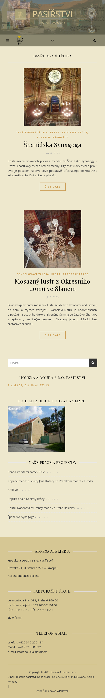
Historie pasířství (26, 677)
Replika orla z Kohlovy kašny (26, 499)
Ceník (90, 677)
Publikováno (78, 677)
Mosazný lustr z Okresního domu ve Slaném (52, 284)
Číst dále (53, 186)
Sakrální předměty (52, 137)
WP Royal (62, 691)
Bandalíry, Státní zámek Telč (26, 472)
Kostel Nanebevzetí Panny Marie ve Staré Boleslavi (42, 508)
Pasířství (52, 14)
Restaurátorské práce (68, 132)
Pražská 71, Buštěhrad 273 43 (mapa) (33, 568)
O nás (11, 677)
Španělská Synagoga (52, 144)
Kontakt (12, 681)
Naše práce (44, 677)
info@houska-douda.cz (32, 652)
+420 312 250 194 (30, 642)
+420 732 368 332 (28, 647)
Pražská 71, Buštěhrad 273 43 (28, 385)
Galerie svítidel (61, 677)
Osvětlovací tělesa (32, 132)
